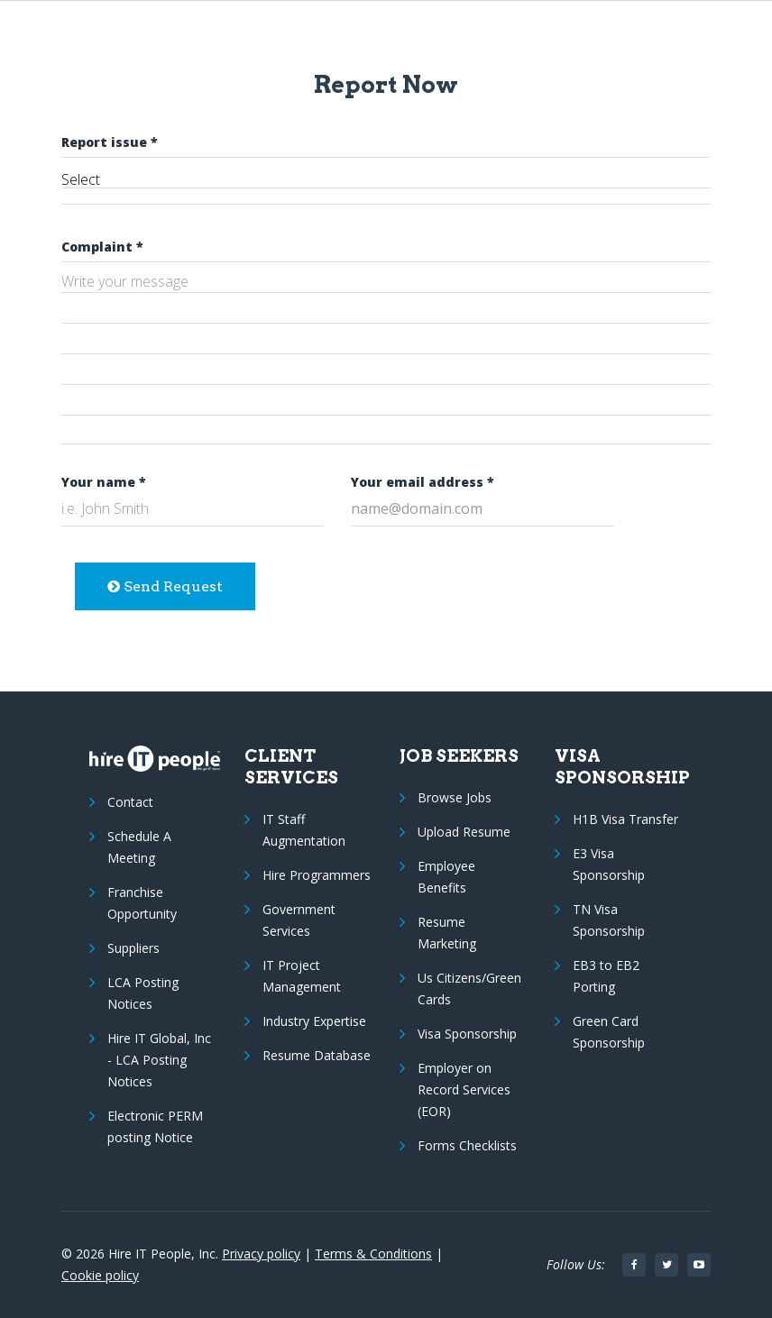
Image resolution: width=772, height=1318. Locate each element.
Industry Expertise (314, 1021)
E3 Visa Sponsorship (609, 864)
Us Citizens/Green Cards (469, 988)
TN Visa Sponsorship (609, 920)
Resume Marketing (447, 932)
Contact (130, 801)
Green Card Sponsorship (609, 1031)
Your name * (103, 481)
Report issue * (109, 142)
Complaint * (102, 246)
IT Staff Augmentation (303, 829)
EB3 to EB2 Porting (606, 975)
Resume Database (316, 1055)
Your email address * (422, 481)
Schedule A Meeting (139, 847)
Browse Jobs (455, 797)
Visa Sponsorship (467, 1033)
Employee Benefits (446, 876)
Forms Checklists (467, 1145)
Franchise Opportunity (142, 902)
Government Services (298, 920)
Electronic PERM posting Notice (155, 1126)
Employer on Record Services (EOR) (464, 1089)
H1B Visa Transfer (625, 819)
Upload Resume (464, 831)
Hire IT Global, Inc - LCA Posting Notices (159, 1060)
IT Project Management (301, 975)
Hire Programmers (316, 874)
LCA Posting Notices (143, 993)
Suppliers (133, 947)
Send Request (165, 586)
